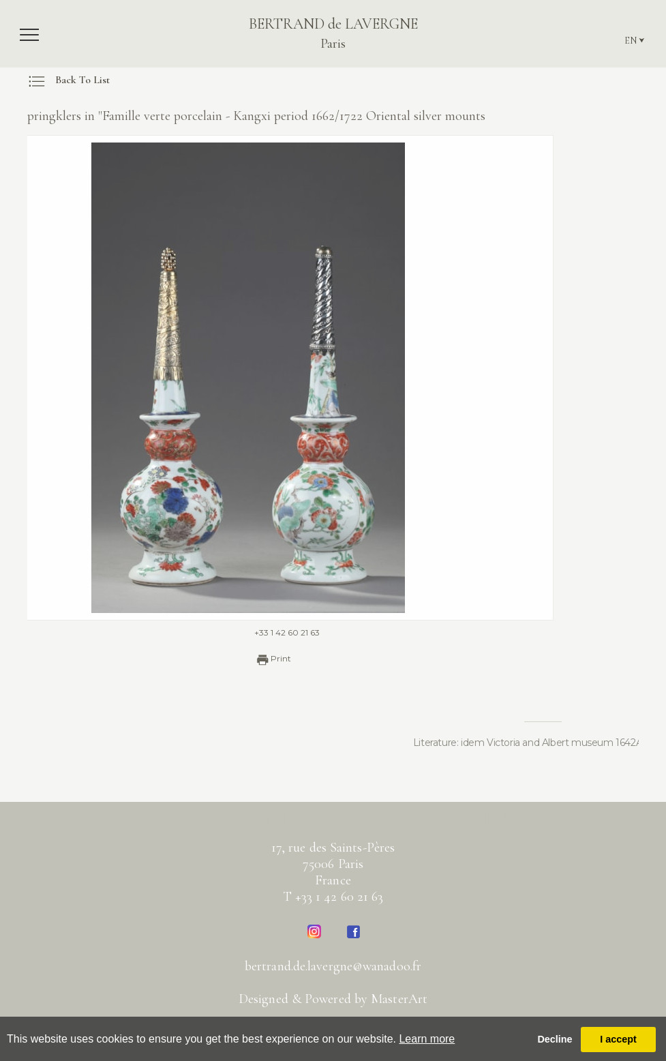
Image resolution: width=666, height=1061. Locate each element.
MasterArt (399, 999)
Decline (554, 1039)
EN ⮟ (634, 40)
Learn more (427, 1039)
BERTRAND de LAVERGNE (333, 33)
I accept (618, 1039)
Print (249, 659)
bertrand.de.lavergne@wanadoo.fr (333, 966)
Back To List (68, 80)
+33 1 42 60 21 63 (264, 632)
